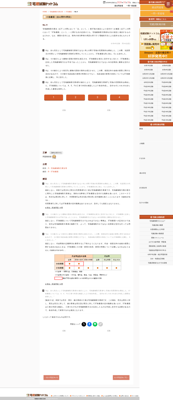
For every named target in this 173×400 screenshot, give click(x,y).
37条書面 (69, 12)
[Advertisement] (108, 348)
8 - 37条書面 (53, 172)
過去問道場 (118, 6)
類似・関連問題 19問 (55, 208)
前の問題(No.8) (52, 377)
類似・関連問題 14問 (55, 284)
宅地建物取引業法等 (56, 12)
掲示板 (142, 6)
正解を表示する (56, 153)
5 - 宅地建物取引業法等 (57, 168)
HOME (45, 12)
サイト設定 (135, 395)
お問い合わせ (125, 395)
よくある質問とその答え (110, 395)
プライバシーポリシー (78, 395)
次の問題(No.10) (120, 377)
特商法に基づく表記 (94, 395)
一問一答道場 (131, 6)
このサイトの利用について (61, 395)
